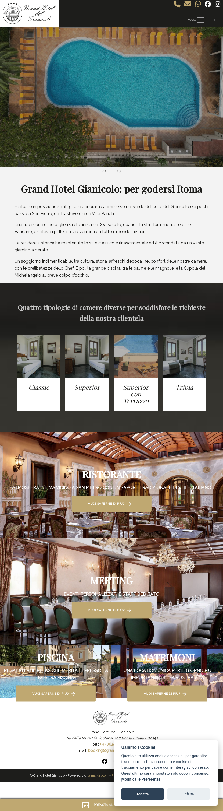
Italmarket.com (98, 772)
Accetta (142, 794)
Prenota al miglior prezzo (111, 805)
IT (215, 20)
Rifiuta (189, 794)
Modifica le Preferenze (141, 779)
